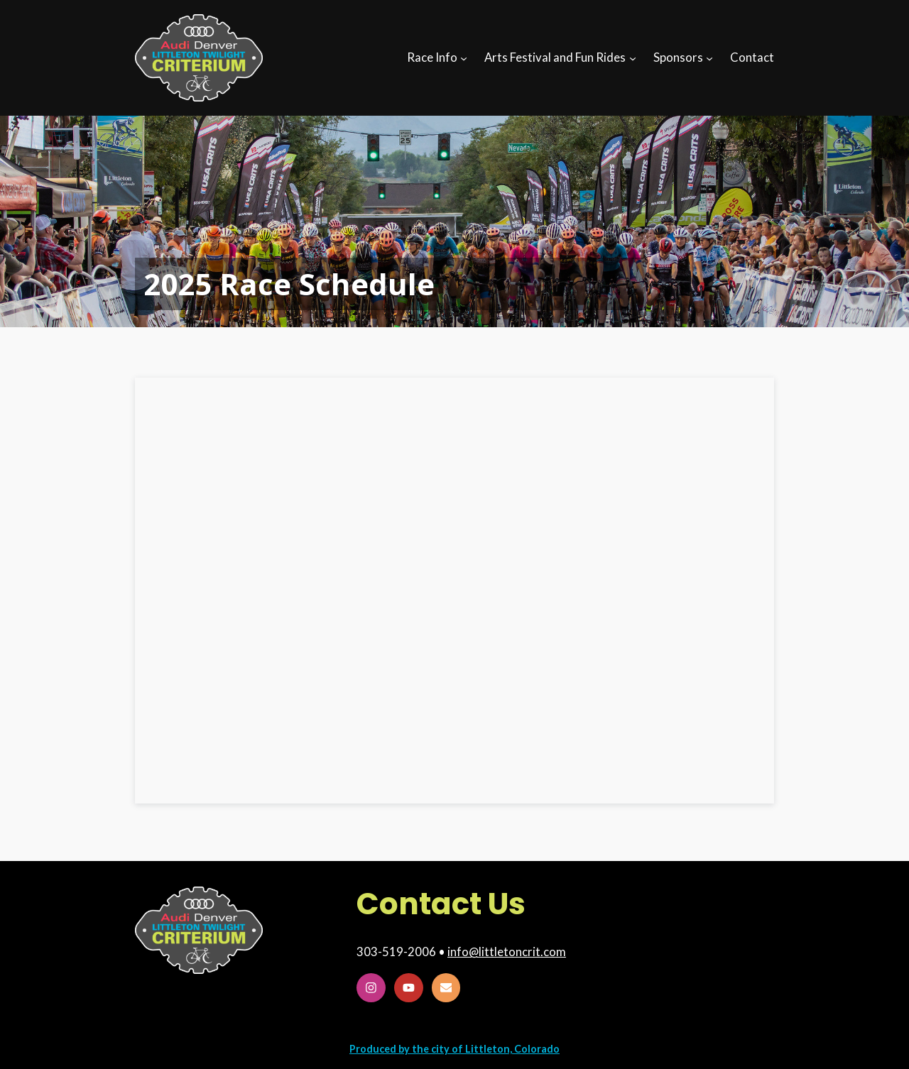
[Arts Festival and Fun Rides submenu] (632, 57)
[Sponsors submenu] (709, 57)
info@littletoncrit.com (506, 951)
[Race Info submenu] (463, 57)
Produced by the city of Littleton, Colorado (454, 1049)
